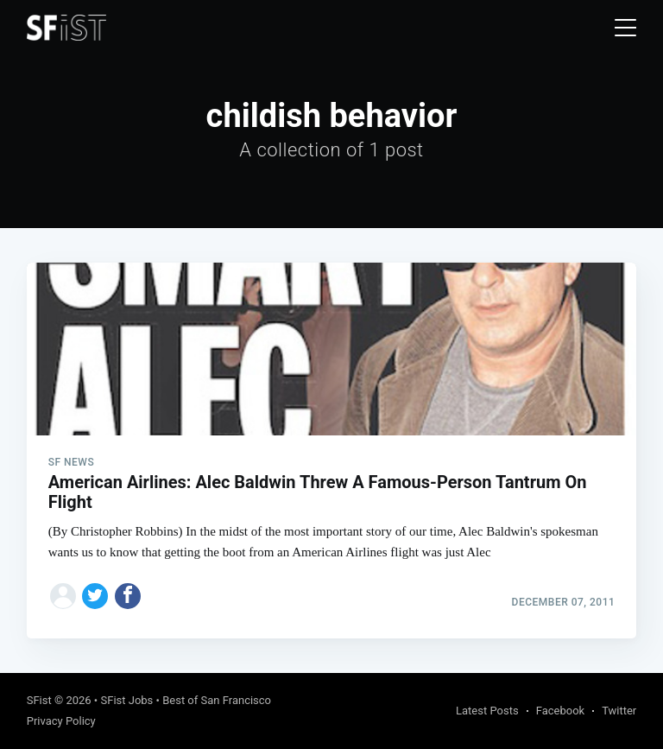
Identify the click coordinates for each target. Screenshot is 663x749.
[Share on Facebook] (127, 596)
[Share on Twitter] (95, 596)
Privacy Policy (61, 720)
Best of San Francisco (216, 700)
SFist (39, 700)
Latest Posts (487, 710)
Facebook (560, 710)
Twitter (619, 710)
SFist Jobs (126, 700)
